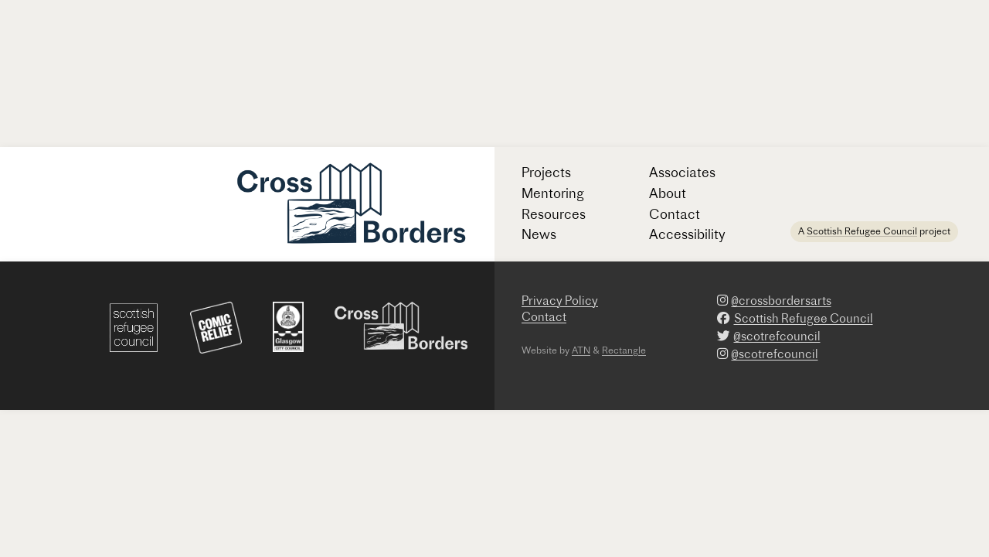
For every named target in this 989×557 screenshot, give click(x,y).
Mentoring (553, 193)
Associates (682, 172)
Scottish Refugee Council (862, 231)
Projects (546, 172)
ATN (581, 350)
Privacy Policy (560, 300)
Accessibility (687, 234)
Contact (674, 214)
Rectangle (624, 350)
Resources (554, 214)
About (667, 193)
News (539, 234)
